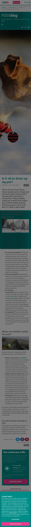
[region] (15, 509)
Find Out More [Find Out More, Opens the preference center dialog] (15, 519)
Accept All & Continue (15, 524)
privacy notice (12, 512)
